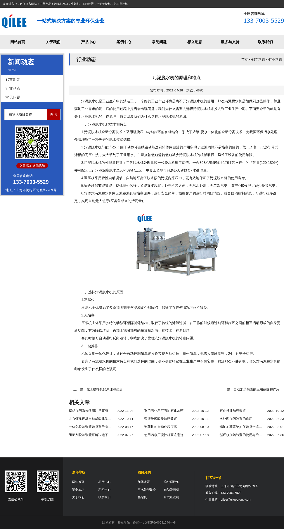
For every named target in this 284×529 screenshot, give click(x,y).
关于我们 (53, 42)
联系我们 (265, 42)
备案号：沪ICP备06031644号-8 (154, 522)
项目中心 (104, 482)
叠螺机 (142, 497)
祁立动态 (194, 42)
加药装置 (144, 482)
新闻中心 (104, 489)
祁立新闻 (12, 79)
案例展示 (78, 489)
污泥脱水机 (90, 101)
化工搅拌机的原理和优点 (105, 389)
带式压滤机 (171, 497)
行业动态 (12, 88)
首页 (244, 59)
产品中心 (88, 42)
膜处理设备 (171, 482)
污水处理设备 (147, 489)
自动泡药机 (171, 489)
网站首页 (17, 42)
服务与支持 (230, 42)
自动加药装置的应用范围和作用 (256, 389)
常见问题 (159, 42)
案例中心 (123, 42)
